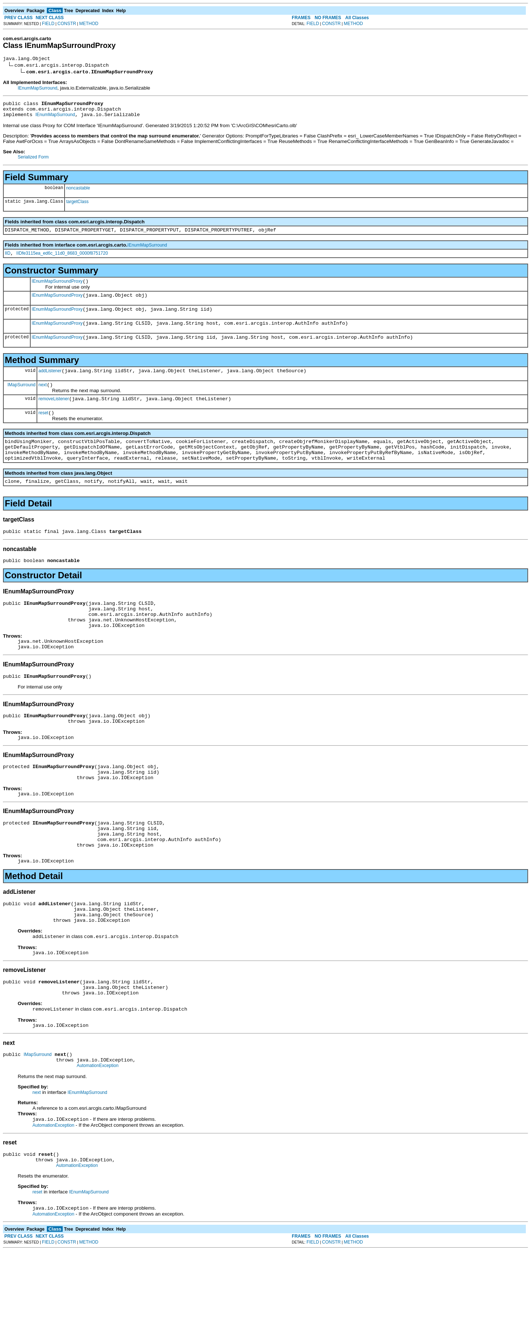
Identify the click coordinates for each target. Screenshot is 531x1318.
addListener (50, 384)
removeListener (53, 414)
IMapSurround (21, 398)
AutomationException (97, 1127)
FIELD (48, 23)
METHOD (88, 23)
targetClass (77, 206)
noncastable (78, 192)
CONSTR (67, 23)
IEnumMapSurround (37, 89)
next (42, 399)
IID (7, 259)
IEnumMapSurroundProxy (57, 289)
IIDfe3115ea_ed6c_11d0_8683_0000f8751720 (62, 259)
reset (43, 429)
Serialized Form (33, 161)
